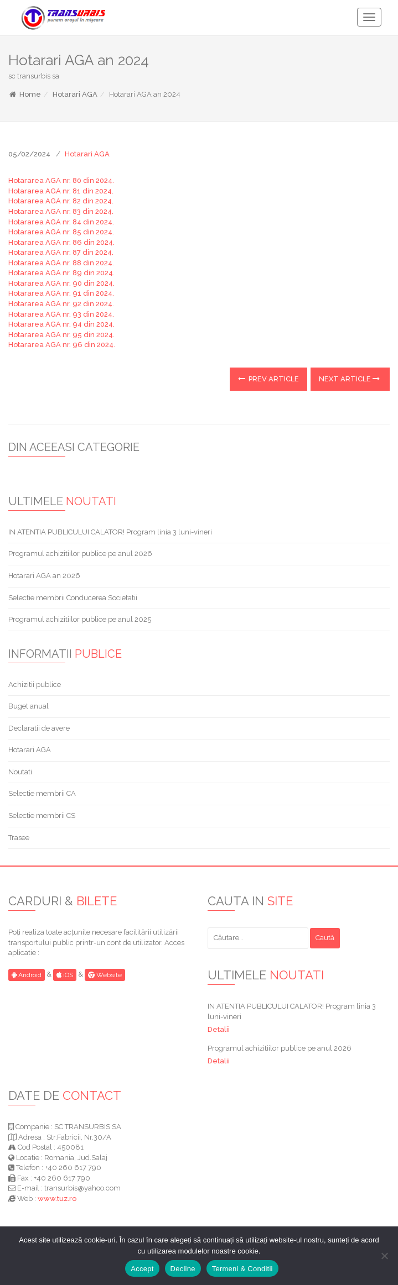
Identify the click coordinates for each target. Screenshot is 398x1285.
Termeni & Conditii (242, 1269)
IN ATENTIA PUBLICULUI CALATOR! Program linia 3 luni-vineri (110, 532)
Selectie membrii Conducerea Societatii (72, 598)
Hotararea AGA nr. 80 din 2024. (61, 180)
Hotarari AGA (75, 94)
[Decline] (384, 1255)
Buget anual (28, 706)
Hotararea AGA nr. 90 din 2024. (61, 283)
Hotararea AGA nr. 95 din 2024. (61, 335)
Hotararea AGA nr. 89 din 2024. (61, 273)
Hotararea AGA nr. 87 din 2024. (60, 252)
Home (24, 94)
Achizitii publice (34, 684)
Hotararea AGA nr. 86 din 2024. (61, 242)
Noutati (20, 772)
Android (27, 975)
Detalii (219, 1029)
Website (105, 975)
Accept (142, 1269)
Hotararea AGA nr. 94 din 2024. (61, 324)
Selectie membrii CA (42, 793)
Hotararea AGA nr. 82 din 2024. (60, 201)
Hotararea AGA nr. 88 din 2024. (61, 263)
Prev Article (268, 379)
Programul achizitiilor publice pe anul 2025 (79, 619)
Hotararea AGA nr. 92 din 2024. (61, 304)
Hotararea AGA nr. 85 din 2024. (61, 232)
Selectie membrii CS (41, 815)
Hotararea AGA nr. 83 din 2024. (60, 211)
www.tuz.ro (57, 1198)
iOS (64, 975)
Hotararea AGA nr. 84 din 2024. (61, 222)
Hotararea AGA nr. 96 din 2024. (61, 344)
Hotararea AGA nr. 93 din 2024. (61, 314)
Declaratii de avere (39, 728)
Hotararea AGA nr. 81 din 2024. (60, 191)
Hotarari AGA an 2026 (44, 575)
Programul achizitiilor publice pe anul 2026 (80, 553)
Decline (182, 1269)
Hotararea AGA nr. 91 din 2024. (61, 293)
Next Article (349, 379)
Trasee (18, 837)
